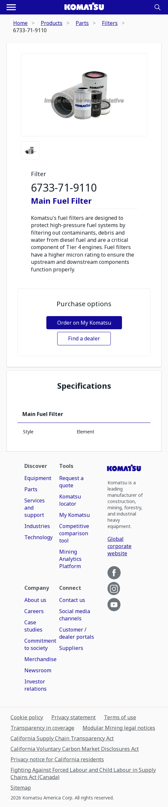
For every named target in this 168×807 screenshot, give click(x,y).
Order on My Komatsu (84, 322)
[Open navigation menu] (11, 7)
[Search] (157, 7)
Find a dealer (84, 338)
